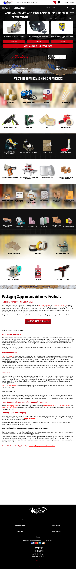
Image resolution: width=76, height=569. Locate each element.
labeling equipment (13, 406)
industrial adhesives (44, 305)
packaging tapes (29, 418)
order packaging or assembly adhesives (42, 446)
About (38, 567)
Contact (38, 537)
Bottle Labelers (56, 526)
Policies (38, 561)
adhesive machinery (60, 305)
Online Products (56, 531)
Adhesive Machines (19, 520)
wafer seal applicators (9, 407)
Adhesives (56, 520)
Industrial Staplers (20, 526)
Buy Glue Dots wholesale (10, 386)
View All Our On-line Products (38, 46)
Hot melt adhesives (8, 356)
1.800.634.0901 (38, 551)
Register (72, 2)
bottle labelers (47, 406)
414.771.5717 (38, 548)
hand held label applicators (61, 406)
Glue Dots (20, 531)
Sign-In (65, 2)
